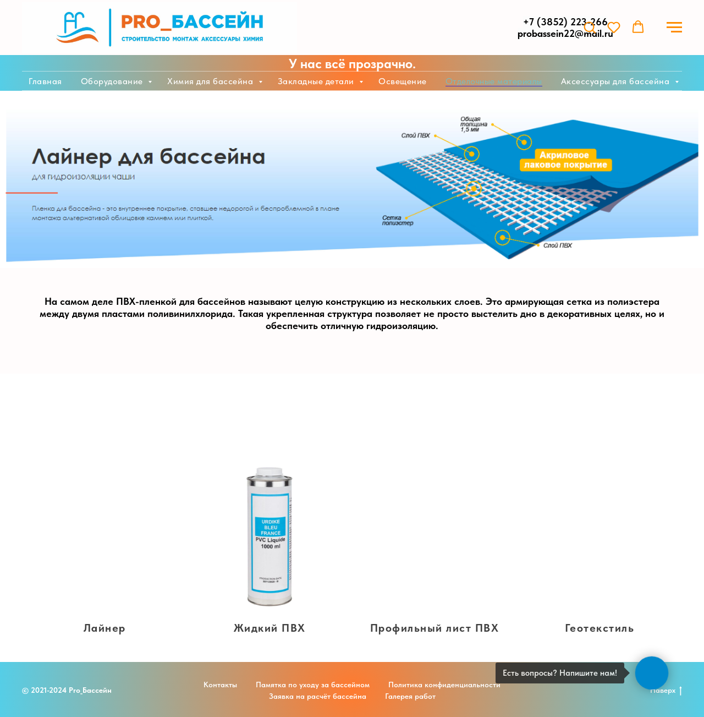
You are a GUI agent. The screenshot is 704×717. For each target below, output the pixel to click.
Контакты (220, 684)
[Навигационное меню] (674, 27)
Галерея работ (410, 696)
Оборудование (113, 81)
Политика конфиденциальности (444, 684)
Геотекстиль (600, 627)
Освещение (402, 81)
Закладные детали (317, 81)
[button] (589, 27)
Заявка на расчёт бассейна (317, 696)
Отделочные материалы (494, 81)
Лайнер (105, 627)
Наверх (666, 691)
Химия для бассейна (211, 81)
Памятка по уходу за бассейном (313, 684)
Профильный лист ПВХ (434, 627)
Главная (45, 81)
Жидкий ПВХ (270, 627)
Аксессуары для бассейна (616, 81)
